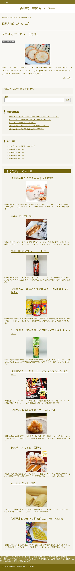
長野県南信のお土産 (8, 41)
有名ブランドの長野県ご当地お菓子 (22, 146)
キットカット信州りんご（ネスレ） (22, 123)
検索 (6, 97)
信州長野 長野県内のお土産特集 (37, 8)
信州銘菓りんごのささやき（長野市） (32, 178)
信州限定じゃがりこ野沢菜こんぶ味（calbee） (26, 129)
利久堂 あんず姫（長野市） (27, 447)
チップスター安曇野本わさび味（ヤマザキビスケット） (30, 120)
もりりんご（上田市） (23, 483)
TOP (16, 17)
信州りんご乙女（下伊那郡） (21, 34)
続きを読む (67, 78)
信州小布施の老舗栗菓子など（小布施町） (35, 410)
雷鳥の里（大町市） (22, 215)
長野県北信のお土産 (16, 152)
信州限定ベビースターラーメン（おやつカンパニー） (29, 126)
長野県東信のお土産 (16, 158)
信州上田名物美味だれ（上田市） (30, 251)
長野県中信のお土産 (16, 149)
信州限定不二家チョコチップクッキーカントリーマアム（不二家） (34, 117)
